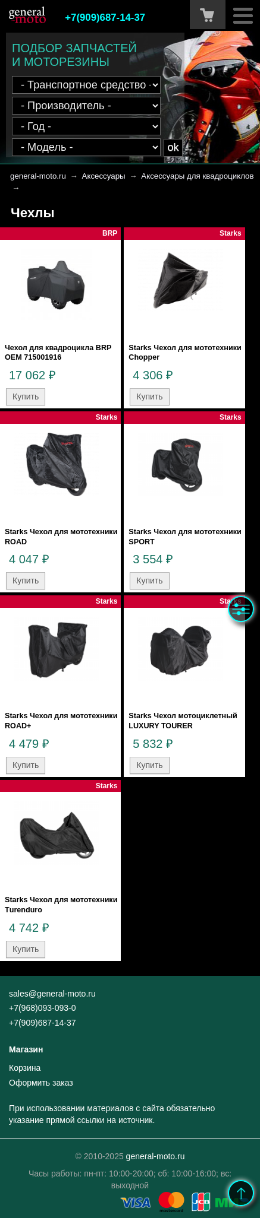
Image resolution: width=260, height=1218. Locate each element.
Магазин (26, 1049)
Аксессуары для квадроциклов (197, 176)
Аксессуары (104, 176)
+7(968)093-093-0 (42, 1008)
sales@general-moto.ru (52, 993)
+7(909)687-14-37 (105, 17)
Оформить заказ (41, 1082)
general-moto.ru (38, 176)
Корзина (24, 1068)
